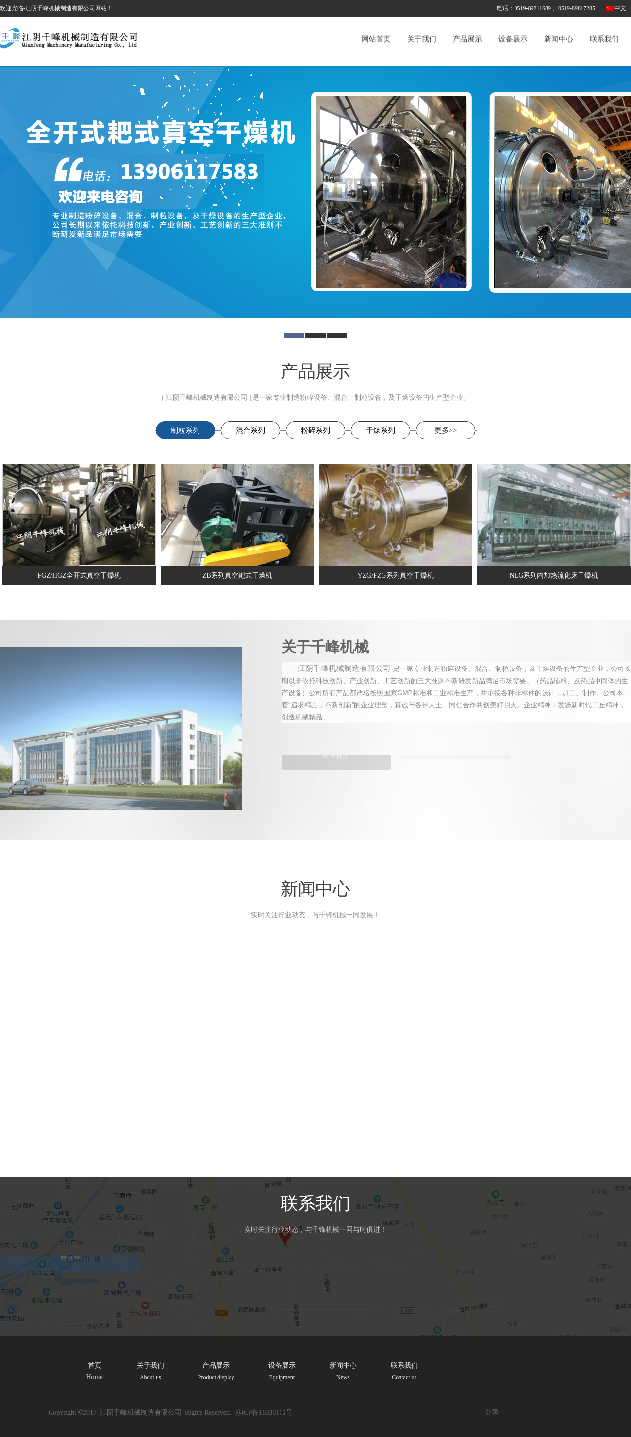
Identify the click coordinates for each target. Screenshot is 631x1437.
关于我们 (421, 28)
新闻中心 (558, 28)
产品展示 (467, 28)
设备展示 (513, 28)
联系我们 (604, 28)
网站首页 (376, 28)
